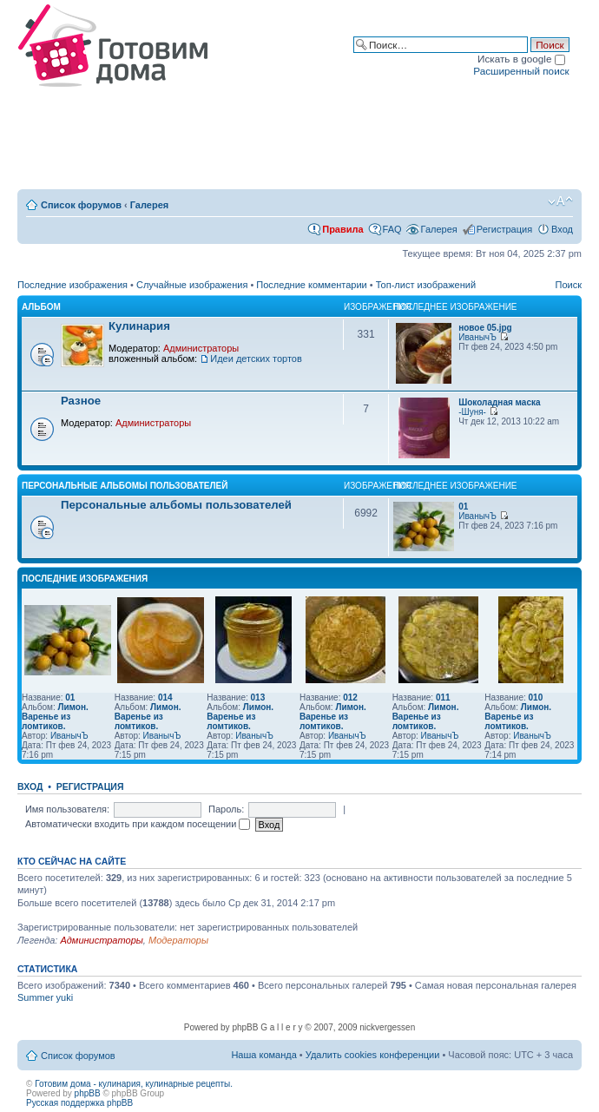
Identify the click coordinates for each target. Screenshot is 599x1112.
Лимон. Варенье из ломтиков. (55, 716)
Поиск (569, 285)
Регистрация (504, 229)
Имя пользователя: (67, 809)
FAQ (392, 229)
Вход (562, 229)
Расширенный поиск (521, 70)
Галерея (149, 205)
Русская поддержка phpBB (79, 1103)
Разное (81, 400)
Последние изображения (72, 285)
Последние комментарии (311, 285)
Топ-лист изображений (426, 285)
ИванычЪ (477, 337)
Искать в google (521, 58)
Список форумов (81, 205)
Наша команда (263, 1054)
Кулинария (139, 325)
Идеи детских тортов (256, 358)
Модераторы (178, 940)
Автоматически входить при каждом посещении (138, 824)
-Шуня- (472, 412)
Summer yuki (45, 997)
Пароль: (226, 809)
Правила (342, 229)
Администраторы (201, 348)
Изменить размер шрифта (560, 201)
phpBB (88, 1093)
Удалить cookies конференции (373, 1054)
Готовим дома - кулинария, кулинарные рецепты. (134, 1084)
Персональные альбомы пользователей (124, 485)
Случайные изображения (191, 285)
